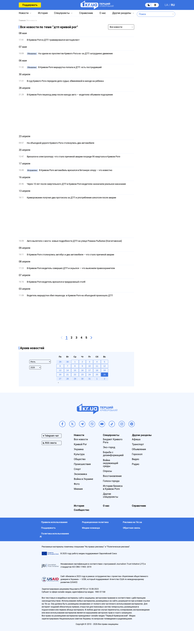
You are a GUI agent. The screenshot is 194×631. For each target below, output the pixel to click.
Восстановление (112, 476)
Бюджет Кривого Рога (112, 441)
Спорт (77, 469)
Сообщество (81, 509)
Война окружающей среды (110, 463)
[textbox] (154, 14)
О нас (102, 13)
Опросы (107, 471)
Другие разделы (121, 13)
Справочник (86, 13)
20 (60, 374)
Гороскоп (137, 454)
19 (104, 370)
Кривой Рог (80, 444)
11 (97, 366)
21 (67, 374)
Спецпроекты (62, 13)
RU (173, 5)
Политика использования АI (54, 535)
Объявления (139, 449)
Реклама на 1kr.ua (132, 522)
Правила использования (54, 522)
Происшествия (82, 464)
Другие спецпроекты (110, 495)
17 (89, 370)
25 (97, 374)
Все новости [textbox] (116, 27)
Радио (135, 464)
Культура (79, 454)
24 (89, 374)
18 (97, 370)
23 (82, 374)
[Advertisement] (76, 115)
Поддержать (29, 4)
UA (166, 5)
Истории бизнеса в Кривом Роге (112, 487)
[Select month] (40, 362)
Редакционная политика (95, 522)
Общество (79, 459)
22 (75, 374)
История (43, 13)
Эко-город (109, 447)
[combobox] (154, 14)
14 (67, 370)
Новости (23, 13)
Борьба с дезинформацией (113, 454)
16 (82, 370)
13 (60, 370)
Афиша (136, 439)
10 (89, 366)
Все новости (81, 439)
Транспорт (138, 444)
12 (104, 366)
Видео (135, 459)
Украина (79, 449)
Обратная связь (131, 528)
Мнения (78, 488)
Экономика (80, 474)
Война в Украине (83, 478)
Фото (77, 483)
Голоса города (111, 480)
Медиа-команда (91, 528)
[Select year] (35, 367)
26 (104, 374)
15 (75, 370)
